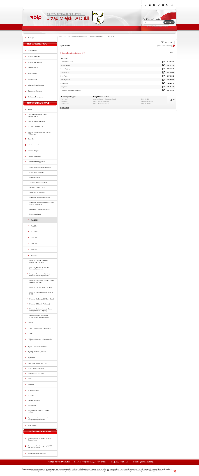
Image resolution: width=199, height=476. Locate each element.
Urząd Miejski (32, 79)
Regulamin (31, 357)
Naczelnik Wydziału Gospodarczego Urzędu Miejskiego (41, 203)
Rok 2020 (34, 232)
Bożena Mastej (65, 65)
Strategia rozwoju (33, 390)
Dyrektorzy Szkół (35, 214)
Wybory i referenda (34, 400)
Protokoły (31, 333)
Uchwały (31, 395)
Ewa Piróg (63, 76)
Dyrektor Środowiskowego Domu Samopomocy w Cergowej (40, 309)
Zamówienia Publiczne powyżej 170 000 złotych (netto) (40, 446)
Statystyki (31, 384)
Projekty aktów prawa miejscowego (39, 328)
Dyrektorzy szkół (96, 37)
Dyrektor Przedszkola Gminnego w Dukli (41, 293)
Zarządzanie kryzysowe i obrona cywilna (38, 411)
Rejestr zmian (64, 107)
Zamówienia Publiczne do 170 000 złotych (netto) (39, 439)
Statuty (30, 378)
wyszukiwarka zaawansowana (157, 26)
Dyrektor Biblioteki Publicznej (39, 304)
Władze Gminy (33, 67)
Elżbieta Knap (65, 72)
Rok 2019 (34, 226)
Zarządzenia (32, 405)
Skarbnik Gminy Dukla (37, 187)
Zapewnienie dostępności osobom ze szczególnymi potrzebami (40, 418)
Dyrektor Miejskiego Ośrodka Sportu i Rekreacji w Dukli (41, 281)
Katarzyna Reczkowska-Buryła (70, 90)
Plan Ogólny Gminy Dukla (37, 121)
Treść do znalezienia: (151, 19)
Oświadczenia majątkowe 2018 (73, 53)
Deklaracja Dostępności (36, 97)
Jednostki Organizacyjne (36, 85)
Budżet (30, 110)
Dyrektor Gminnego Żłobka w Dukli (41, 299)
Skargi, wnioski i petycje (36, 368)
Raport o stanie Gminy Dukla (37, 347)
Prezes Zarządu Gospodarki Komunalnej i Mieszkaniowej (39, 316)
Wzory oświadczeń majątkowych (40, 167)
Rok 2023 (34, 249)
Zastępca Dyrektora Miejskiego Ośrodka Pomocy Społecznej (39, 274)
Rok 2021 (34, 238)
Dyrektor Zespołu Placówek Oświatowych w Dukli (38, 261)
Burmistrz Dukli (34, 177)
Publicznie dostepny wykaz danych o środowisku (40, 340)
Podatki (30, 322)
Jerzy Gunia (64, 83)
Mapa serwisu (32, 425)
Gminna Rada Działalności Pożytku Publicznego (39, 133)
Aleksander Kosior (66, 62)
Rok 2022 (34, 244)
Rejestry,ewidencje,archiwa (37, 352)
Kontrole (31, 139)
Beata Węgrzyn (65, 69)
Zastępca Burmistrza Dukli (38, 182)
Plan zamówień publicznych (37, 453)
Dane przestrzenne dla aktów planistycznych (37, 115)
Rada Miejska (32, 73)
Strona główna (32, 50)
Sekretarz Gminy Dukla (37, 192)
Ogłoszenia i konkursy (35, 91)
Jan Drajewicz (65, 79)
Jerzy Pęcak (64, 87)
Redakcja (31, 38)
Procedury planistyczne (35, 126)
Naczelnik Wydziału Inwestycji (39, 197)
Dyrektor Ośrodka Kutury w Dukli (40, 287)
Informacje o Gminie (35, 62)
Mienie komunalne (34, 145)
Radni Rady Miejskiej (36, 172)
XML (172, 52)
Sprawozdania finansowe (36, 373)
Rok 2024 (34, 255)
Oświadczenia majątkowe (36, 162)
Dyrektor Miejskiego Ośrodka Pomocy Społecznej (39, 268)
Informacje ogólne (34, 56)
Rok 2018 (34, 220)
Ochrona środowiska (34, 157)
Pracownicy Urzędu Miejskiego (39, 209)
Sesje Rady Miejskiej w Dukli (38, 363)
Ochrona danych (33, 151)
